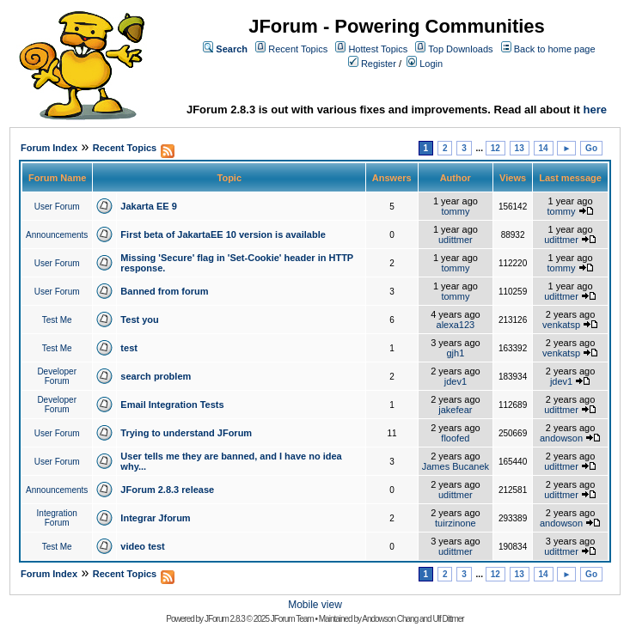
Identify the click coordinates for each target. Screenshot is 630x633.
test (129, 348)
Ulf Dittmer (447, 619)
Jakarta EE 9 (148, 206)
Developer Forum (56, 376)
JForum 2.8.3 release (167, 489)
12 (495, 148)
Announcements (57, 235)
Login (431, 63)
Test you (139, 319)
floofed (455, 438)
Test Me (57, 320)
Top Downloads (460, 49)
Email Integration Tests (171, 404)
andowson (561, 438)
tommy (455, 211)
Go (591, 148)
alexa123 (456, 325)
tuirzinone (455, 523)
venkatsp (561, 325)
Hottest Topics (377, 49)
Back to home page (555, 49)
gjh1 (455, 353)
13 (519, 148)
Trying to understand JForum (186, 433)
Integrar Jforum (155, 518)
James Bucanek (455, 466)
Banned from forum (164, 291)
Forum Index (49, 148)
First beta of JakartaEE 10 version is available (222, 234)
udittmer (455, 239)
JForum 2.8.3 (225, 619)
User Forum (57, 206)
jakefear (455, 410)
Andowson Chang (390, 619)
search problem (155, 376)
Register (378, 63)
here (595, 109)
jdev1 (455, 381)
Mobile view (315, 605)
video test (142, 546)
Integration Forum (57, 517)
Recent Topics (297, 49)
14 (543, 148)
